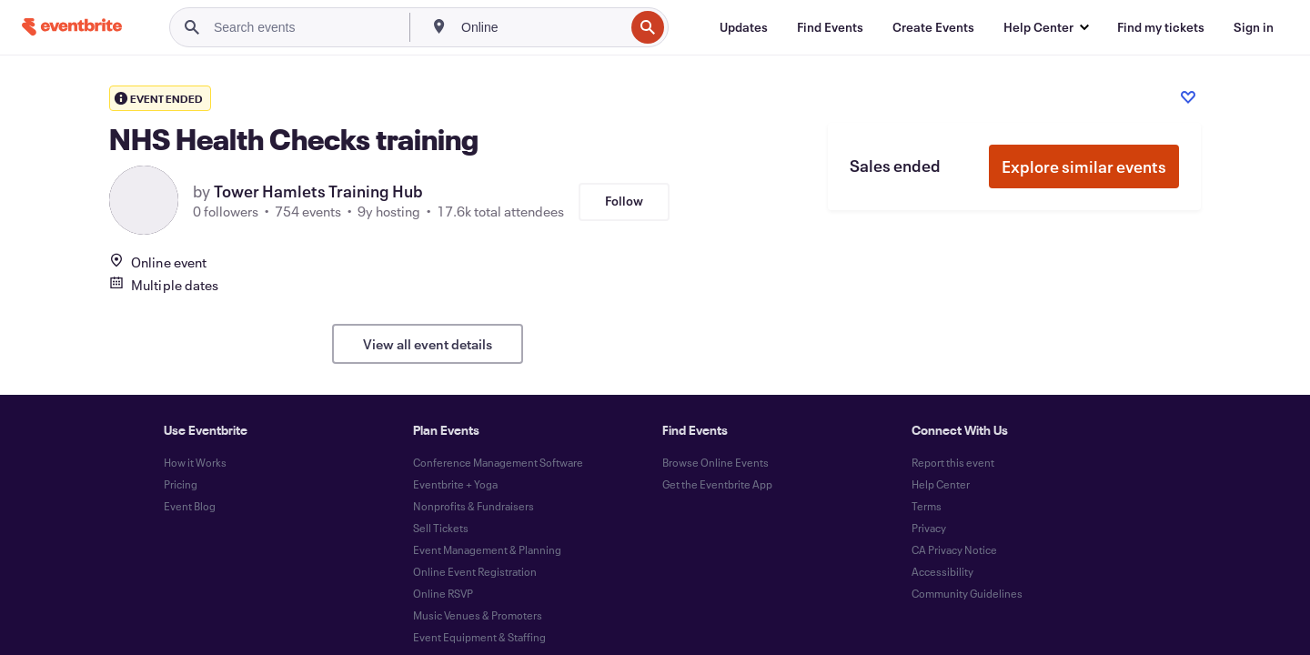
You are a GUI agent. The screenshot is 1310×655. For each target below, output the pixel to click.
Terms (927, 506)
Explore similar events (1084, 166)
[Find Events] (830, 27)
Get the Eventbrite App (717, 484)
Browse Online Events (715, 462)
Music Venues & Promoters (477, 615)
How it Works (195, 462)
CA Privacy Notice (954, 549)
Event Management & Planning (487, 549)
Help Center (941, 484)
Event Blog (190, 506)
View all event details (427, 344)
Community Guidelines (967, 593)
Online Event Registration (475, 571)
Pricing (180, 484)
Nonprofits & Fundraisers (473, 506)
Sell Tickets (441, 527)
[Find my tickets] (1161, 27)
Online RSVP (443, 593)
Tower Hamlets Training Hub (318, 191)
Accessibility (942, 571)
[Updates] (743, 27)
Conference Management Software (498, 462)
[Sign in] (1253, 27)
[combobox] (540, 27)
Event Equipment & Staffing (479, 637)
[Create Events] (933, 27)
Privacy (929, 527)
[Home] (72, 27)
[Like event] (1188, 97)
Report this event (953, 462)
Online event (158, 262)
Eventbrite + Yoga (455, 484)
